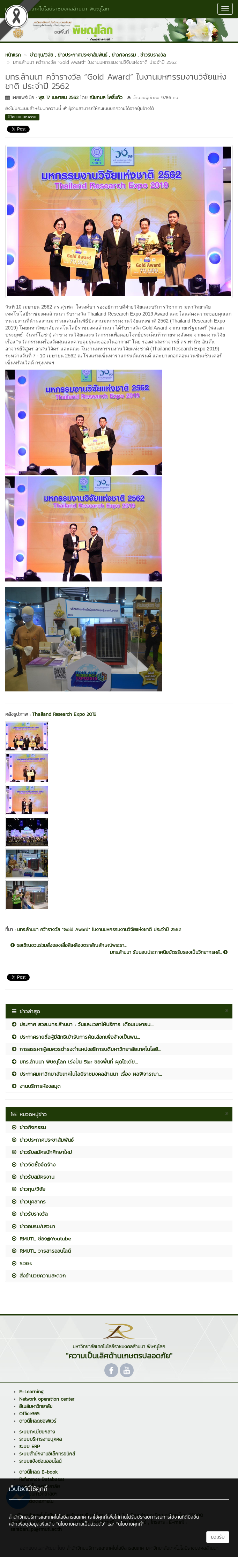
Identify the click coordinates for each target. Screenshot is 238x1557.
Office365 (29, 1413)
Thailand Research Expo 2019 (64, 714)
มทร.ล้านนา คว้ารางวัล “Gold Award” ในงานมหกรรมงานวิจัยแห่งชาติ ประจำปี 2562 (99, 929)
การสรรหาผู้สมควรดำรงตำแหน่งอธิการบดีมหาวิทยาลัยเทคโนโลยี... (86, 1049)
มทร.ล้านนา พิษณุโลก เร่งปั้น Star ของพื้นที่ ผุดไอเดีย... (74, 1062)
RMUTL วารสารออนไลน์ (41, 1251)
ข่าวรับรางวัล (29, 1214)
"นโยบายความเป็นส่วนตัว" (81, 1524)
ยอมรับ (218, 1537)
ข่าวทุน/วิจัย (28, 1189)
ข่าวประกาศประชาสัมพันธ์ (42, 1140)
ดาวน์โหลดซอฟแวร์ (37, 1421)
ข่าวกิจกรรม (28, 1127)
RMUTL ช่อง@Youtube (41, 1239)
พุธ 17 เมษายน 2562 (58, 97)
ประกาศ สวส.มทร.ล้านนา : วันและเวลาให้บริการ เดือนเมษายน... (82, 1024)
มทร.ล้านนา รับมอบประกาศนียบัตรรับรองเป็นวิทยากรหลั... (169, 952)
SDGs (21, 1263)
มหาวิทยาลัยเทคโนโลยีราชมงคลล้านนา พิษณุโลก (57, 9)
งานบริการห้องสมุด (36, 1086)
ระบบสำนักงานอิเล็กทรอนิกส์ (47, 1454)
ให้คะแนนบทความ (22, 117)
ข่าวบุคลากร (28, 1202)
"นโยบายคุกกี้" (130, 1524)
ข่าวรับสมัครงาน (32, 1177)
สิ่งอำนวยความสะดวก (38, 1275)
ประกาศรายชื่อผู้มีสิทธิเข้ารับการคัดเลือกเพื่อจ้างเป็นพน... (75, 1037)
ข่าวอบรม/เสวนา (33, 1226)
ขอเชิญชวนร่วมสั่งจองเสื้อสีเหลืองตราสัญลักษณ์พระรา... (68, 945)
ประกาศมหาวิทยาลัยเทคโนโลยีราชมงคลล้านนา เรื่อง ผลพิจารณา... (86, 1074)
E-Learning (31, 1391)
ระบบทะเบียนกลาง (37, 1432)
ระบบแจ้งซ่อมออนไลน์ (40, 1461)
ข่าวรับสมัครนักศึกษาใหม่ (41, 1152)
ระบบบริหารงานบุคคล (40, 1439)
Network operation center (46, 1399)
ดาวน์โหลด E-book (38, 1472)
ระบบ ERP (29, 1446)
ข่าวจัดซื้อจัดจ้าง (33, 1165)
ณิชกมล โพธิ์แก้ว (105, 97)
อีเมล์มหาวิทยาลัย (35, 1406)
